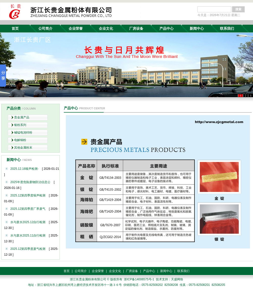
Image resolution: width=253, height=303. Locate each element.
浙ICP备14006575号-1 (139, 279)
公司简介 (45, 28)
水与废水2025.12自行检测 (27, 222)
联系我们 (227, 28)
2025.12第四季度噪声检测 (27, 195)
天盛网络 (177, 279)
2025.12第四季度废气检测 (27, 249)
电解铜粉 (20, 140)
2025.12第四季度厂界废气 (27, 209)
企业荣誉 (76, 28)
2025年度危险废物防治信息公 (30, 182)
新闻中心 (197, 28)
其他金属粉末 (23, 147)
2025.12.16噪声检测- (24, 169)
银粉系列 (20, 125)
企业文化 (106, 28)
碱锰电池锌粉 (23, 132)
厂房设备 (136, 28)
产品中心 (166, 28)
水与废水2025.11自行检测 (27, 235)
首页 (15, 28)
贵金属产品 (21, 117)
